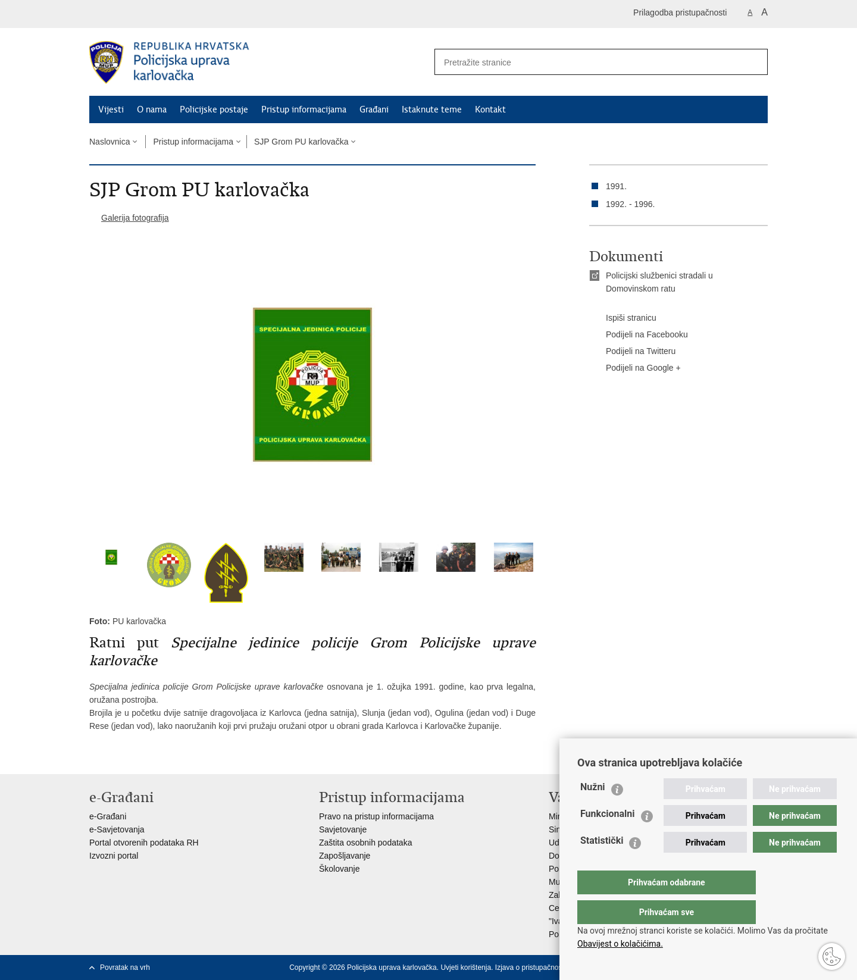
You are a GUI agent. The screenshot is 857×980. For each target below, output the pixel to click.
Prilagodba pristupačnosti (680, 12)
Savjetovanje (343, 829)
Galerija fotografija (135, 218)
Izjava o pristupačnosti (530, 967)
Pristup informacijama (303, 109)
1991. (616, 186)
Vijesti (111, 109)
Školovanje (339, 868)
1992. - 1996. (630, 204)
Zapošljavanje (344, 855)
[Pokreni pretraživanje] (754, 61)
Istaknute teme (432, 109)
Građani (374, 109)
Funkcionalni (607, 837)
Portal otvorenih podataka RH (144, 842)
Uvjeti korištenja (465, 967)
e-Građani (107, 816)
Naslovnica (109, 141)
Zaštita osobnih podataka (365, 842)
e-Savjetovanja (117, 829)
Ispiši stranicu (622, 318)
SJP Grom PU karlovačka (301, 141)
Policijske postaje (214, 109)
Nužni (592, 810)
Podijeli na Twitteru (632, 351)
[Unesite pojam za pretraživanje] (584, 62)
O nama (152, 109)
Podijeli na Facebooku (638, 335)
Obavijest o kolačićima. (620, 943)
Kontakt (490, 109)
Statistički (601, 864)
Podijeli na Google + (635, 368)
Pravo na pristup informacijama (376, 816)
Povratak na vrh (125, 967)
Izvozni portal (113, 855)
